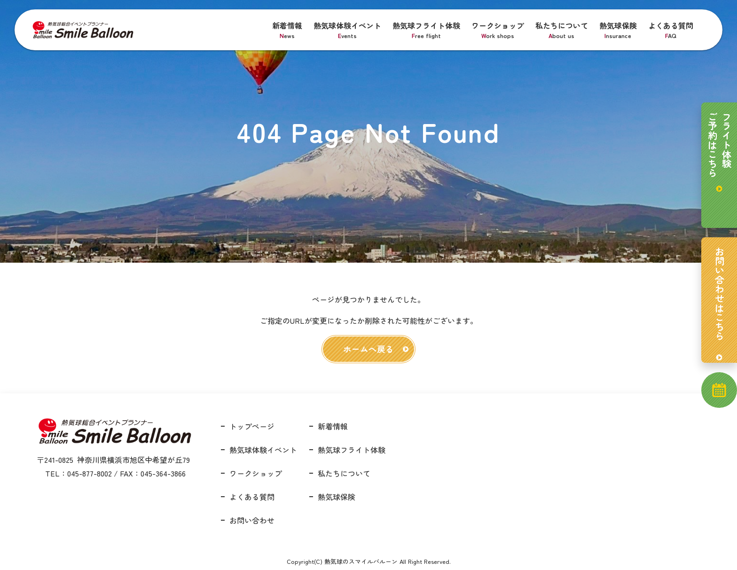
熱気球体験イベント (347, 30)
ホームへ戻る (368, 349)
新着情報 (287, 30)
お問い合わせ (251, 520)
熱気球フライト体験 (426, 30)
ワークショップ (497, 30)
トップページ (251, 426)
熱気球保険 (618, 30)
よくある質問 (670, 30)
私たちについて (561, 30)
